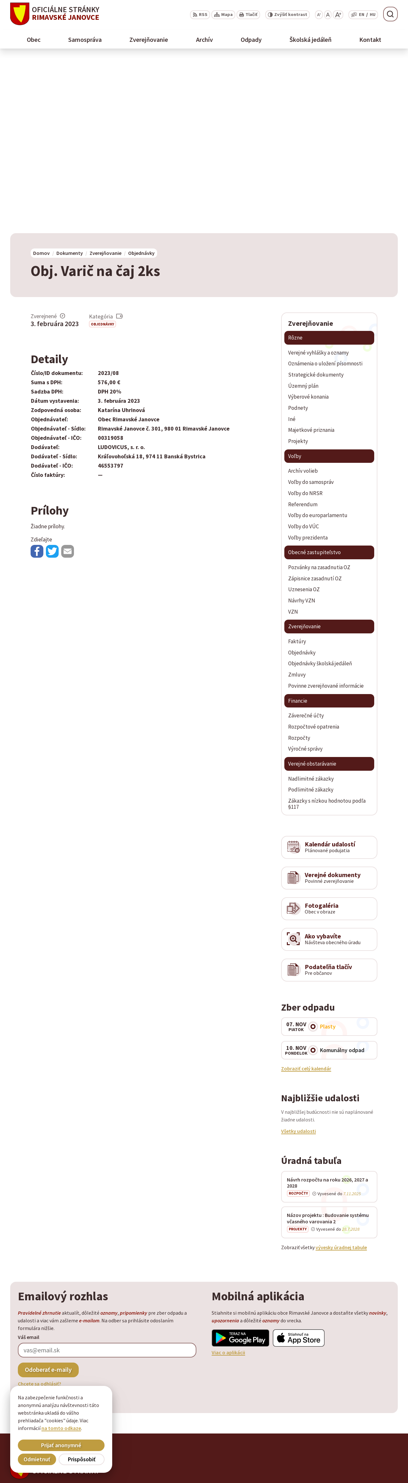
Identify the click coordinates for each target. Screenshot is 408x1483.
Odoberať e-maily (48, 1195)
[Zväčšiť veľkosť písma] (338, 14)
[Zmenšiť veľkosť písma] (319, 14)
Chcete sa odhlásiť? (39, 1209)
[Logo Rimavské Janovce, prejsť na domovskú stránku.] (54, 14)
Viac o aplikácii (228, 1178)
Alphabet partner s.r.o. (93, 1312)
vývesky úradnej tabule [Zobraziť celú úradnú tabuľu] (341, 1073)
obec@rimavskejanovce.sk (368, 1461)
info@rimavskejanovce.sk (367, 1469)
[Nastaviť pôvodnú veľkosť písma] (328, 14)
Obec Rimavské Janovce (73, 1318)
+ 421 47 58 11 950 (357, 1446)
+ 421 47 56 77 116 (357, 1453)
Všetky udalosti (298, 956)
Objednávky (102, 149)
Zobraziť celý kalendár (306, 894)
